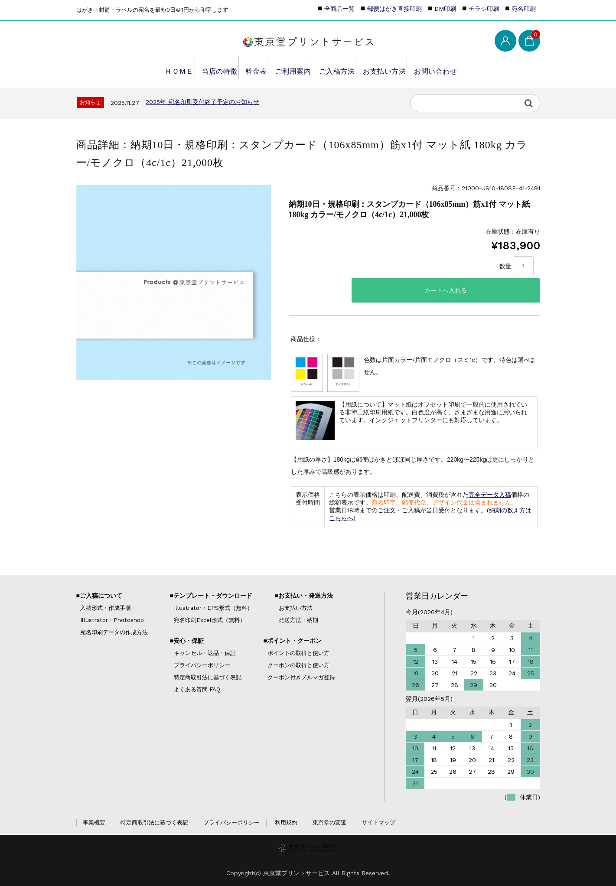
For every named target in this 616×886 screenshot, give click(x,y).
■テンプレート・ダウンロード (210, 595)
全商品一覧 (339, 8)
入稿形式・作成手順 (105, 608)
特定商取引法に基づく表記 (207, 677)
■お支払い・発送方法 (303, 595)
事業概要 (94, 822)
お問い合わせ (443, 67)
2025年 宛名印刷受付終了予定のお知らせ (202, 101)
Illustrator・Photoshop (112, 620)
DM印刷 (445, 8)
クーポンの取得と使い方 (298, 665)
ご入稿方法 (339, 67)
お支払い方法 (389, 67)
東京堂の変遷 (329, 822)
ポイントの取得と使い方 (298, 653)
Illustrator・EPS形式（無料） (213, 608)
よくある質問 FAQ (197, 689)
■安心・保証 (186, 640)
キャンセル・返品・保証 (205, 653)
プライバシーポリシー (202, 665)
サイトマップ (378, 822)
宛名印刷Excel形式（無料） (209, 620)
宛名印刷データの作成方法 (114, 632)
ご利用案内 (292, 67)
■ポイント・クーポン (292, 640)
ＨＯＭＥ (166, 67)
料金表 (251, 67)
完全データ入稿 (490, 494)
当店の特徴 (211, 67)
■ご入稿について (99, 595)
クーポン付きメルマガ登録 (301, 677)
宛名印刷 (524, 8)
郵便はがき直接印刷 (394, 8)
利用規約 (286, 822)
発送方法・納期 (298, 620)
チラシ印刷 (484, 8)
